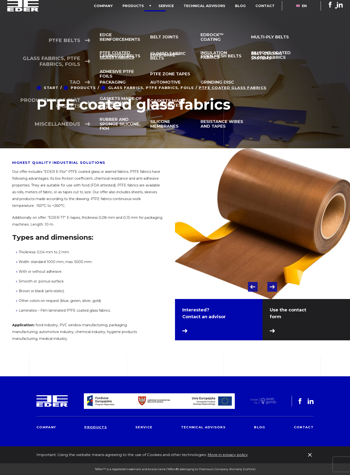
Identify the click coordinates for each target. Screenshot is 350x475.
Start (51, 87)
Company (130, 15)
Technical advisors (216, 15)
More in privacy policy (228, 454)
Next (272, 287)
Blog (247, 15)
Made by (254, 401)
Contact (267, 15)
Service (183, 15)
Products (155, 15)
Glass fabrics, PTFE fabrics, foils (151, 87)
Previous (253, 287)
